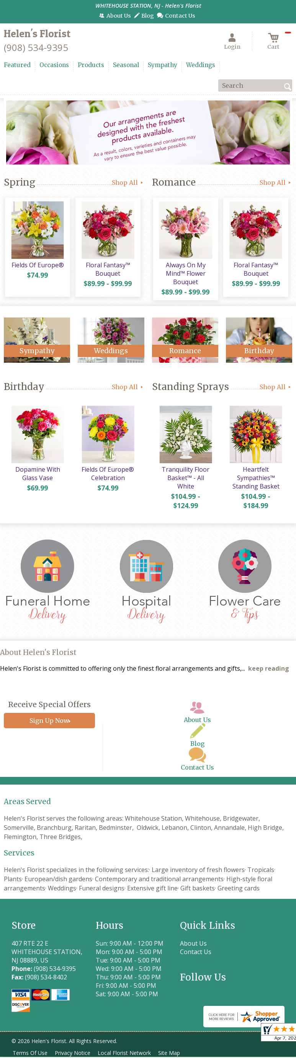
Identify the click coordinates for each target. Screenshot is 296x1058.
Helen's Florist (37, 33)
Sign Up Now (49, 723)
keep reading (268, 670)
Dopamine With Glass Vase (37, 476)
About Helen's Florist (38, 655)
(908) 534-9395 (36, 47)
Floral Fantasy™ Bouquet (107, 270)
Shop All (128, 182)
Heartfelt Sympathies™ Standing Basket (255, 480)
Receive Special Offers (49, 706)
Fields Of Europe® (37, 266)
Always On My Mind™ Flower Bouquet (185, 274)
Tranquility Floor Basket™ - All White (185, 480)
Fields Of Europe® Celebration (107, 476)
